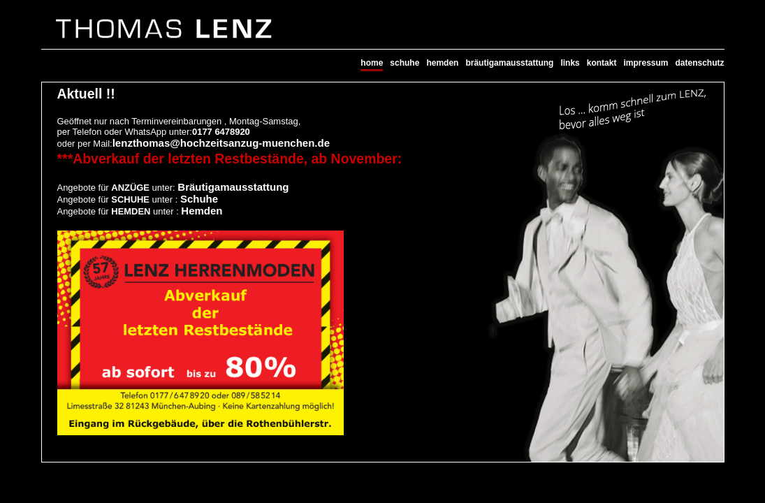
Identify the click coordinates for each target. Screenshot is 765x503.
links (569, 63)
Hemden (201, 211)
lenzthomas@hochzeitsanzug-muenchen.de (221, 143)
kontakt (602, 63)
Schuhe (199, 199)
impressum (645, 63)
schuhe (404, 63)
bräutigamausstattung (509, 63)
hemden (442, 63)
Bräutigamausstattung (233, 187)
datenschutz (699, 63)
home (371, 63)
